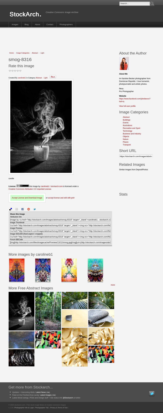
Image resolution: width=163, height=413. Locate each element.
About (37, 24)
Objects (126, 136)
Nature (125, 139)
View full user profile (127, 106)
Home (11, 53)
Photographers (66, 24)
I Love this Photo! (20, 71)
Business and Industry (132, 134)
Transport (127, 145)
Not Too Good (10, 71)
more (113, 285)
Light (42, 53)
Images (15, 24)
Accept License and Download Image (27, 198)
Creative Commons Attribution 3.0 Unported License (30, 189)
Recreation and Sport (131, 128)
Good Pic (15, 71)
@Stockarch (68, 398)
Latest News (41, 392)
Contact (49, 24)
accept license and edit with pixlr (61, 198)
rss (48, 392)
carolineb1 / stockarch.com (52, 186)
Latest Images (45, 395)
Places (125, 142)
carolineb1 (22, 78)
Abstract (35, 53)
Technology (127, 131)
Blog (27, 24)
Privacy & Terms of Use (58, 408)
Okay (12, 71)
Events (126, 123)
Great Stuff (17, 71)
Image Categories (22, 53)
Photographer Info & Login (24, 408)
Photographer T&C (42, 408)
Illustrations (127, 125)
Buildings (126, 120)
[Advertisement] (81, 38)
